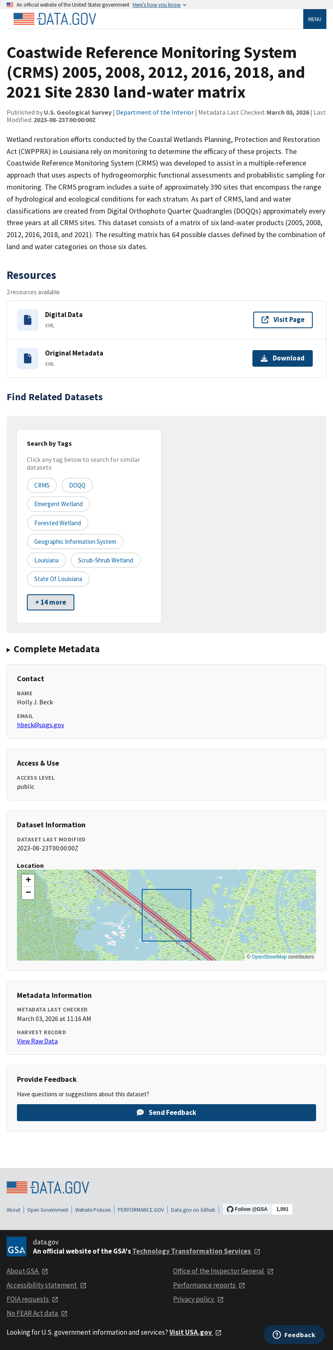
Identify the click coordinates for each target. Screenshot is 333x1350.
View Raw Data (37, 1041)
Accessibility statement (47, 1285)
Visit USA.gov (195, 1332)
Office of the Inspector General (223, 1271)
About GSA (27, 1271)
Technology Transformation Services (196, 1251)
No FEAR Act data (37, 1313)
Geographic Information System (75, 541)
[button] (28, 880)
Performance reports (209, 1285)
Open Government (47, 1209)
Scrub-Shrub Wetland (105, 560)
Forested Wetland (57, 523)
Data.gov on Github (193, 1209)
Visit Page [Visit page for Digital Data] (283, 319)
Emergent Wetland (58, 504)
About (13, 1209)
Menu (314, 19)
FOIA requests (33, 1299)
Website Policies (93, 1209)
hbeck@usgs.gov (40, 725)
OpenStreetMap (269, 957)
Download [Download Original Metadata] (282, 358)
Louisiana (46, 560)
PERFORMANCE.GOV (141, 1209)
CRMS (42, 485)
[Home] (54, 19)
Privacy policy (198, 1299)
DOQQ (77, 485)
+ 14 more (50, 602)
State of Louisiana (58, 579)
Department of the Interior (155, 112)
